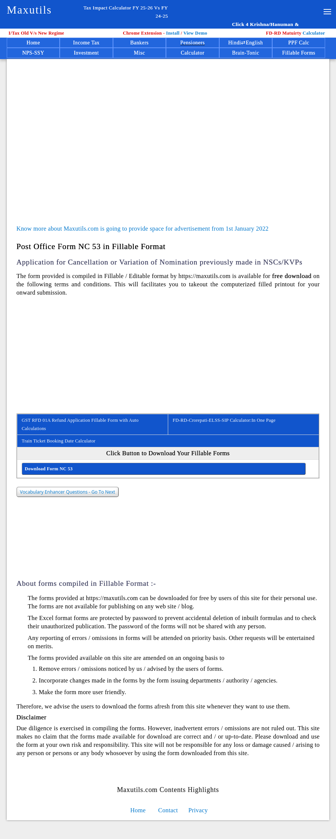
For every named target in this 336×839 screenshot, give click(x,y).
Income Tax (86, 43)
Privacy (198, 810)
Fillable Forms (298, 53)
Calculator (296, 33)
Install (173, 33)
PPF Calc (298, 43)
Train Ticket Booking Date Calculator (58, 441)
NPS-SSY (33, 53)
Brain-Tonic (245, 53)
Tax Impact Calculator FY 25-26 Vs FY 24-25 (125, 12)
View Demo (195, 33)
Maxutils (29, 10)
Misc (139, 53)
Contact (168, 810)
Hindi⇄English (245, 43)
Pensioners (192, 43)
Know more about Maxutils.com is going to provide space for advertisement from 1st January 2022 (143, 228)
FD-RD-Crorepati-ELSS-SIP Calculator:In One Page (224, 420)
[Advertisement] (171, 131)
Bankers (139, 43)
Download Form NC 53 (49, 468)
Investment (86, 53)
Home (33, 43)
